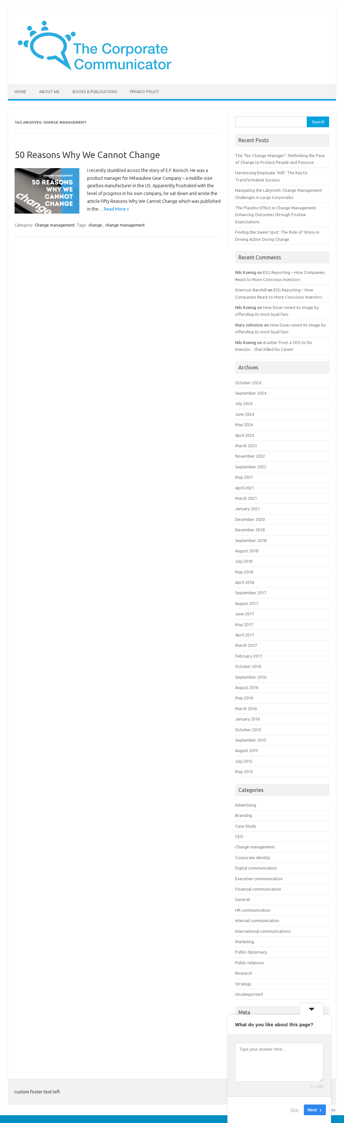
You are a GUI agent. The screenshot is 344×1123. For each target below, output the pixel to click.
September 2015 (250, 740)
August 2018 (246, 551)
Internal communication (257, 920)
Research (243, 973)
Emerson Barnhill (251, 290)
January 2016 (247, 719)
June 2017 (244, 613)
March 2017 (246, 645)
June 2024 (244, 414)
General (242, 899)
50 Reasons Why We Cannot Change (87, 155)
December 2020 (250, 519)
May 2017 (244, 624)
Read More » (116, 209)
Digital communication (256, 868)
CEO (239, 836)
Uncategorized (249, 994)
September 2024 (250, 393)
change (95, 225)
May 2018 (244, 572)
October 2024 (248, 382)
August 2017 (246, 603)
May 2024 (244, 424)
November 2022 (250, 456)
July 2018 (243, 561)
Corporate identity (252, 857)
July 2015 (243, 761)
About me (49, 92)
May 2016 (244, 698)
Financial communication (258, 889)
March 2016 (246, 708)
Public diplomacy (251, 952)
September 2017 (250, 592)
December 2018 (250, 529)
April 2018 (244, 582)
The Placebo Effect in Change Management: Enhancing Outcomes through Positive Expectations (276, 214)
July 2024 (243, 403)
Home (20, 92)
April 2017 (244, 635)
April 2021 (244, 488)
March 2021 (246, 498)
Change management (55, 225)
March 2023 (246, 445)
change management (125, 225)
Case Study (245, 826)
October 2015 (248, 729)
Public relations (249, 962)
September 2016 (250, 677)
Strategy (243, 983)
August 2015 (246, 750)
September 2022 (250, 466)
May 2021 (244, 477)
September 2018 (250, 540)
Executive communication (259, 878)
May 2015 (244, 771)
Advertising (245, 805)
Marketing (244, 941)
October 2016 (248, 666)
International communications (263, 931)
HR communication (252, 910)
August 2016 (246, 687)
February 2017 (248, 656)
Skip (295, 1109)
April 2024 (244, 435)
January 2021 (247, 508)
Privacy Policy (144, 92)
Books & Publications (95, 92)
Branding (243, 815)
